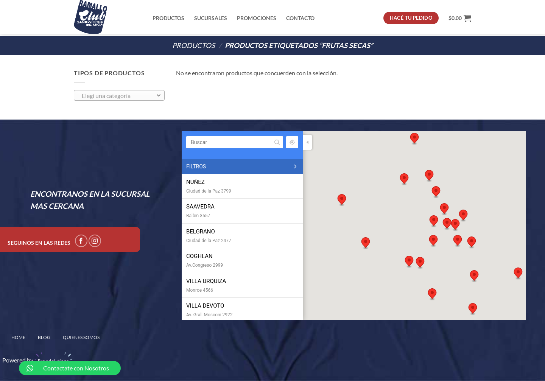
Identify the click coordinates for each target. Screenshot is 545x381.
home (18, 337)
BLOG (44, 337)
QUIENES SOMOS (81, 337)
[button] (444, 209)
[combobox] (119, 95)
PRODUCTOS (193, 45)
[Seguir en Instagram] (95, 241)
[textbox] (117, 95)
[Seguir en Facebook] (81, 241)
